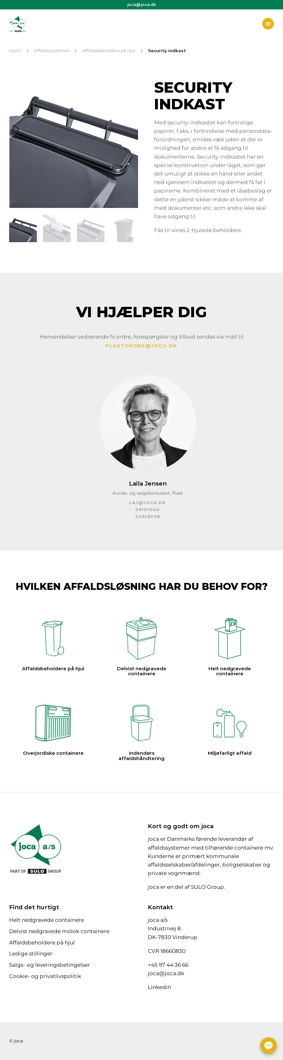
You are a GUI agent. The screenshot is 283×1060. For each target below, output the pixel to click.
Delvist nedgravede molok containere (59, 931)
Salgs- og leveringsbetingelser (49, 965)
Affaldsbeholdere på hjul (109, 50)
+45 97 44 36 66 (168, 965)
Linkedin (159, 987)
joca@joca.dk (141, 4)
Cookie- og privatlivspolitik (45, 976)
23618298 (147, 516)
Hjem (15, 50)
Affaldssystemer (51, 50)
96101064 (147, 509)
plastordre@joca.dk (141, 346)
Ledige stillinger (31, 953)
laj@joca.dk (147, 502)
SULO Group (207, 887)
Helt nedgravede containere (46, 920)
